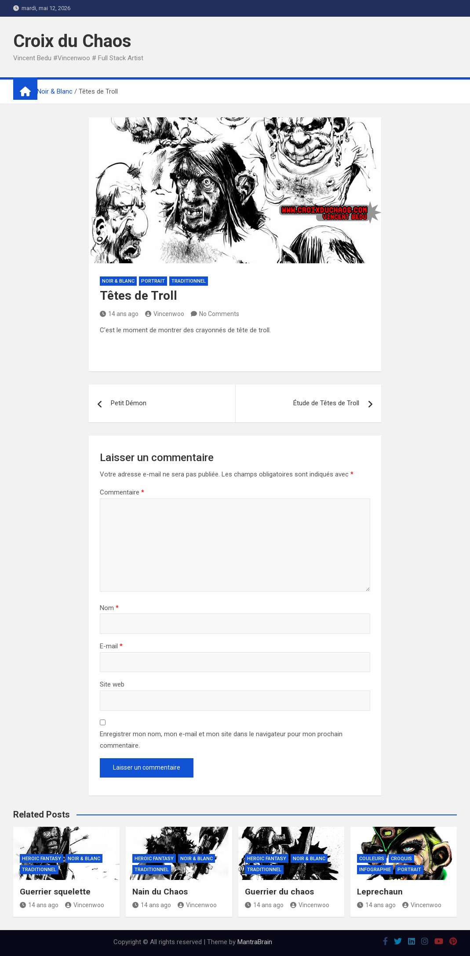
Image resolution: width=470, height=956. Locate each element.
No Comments (219, 313)
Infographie (375, 869)
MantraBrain (254, 942)
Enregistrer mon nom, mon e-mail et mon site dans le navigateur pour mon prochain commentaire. (221, 739)
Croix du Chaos (72, 41)
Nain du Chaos (160, 892)
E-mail (111, 646)
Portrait (153, 281)
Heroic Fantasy (41, 858)
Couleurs (371, 858)
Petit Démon (128, 403)
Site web (112, 684)
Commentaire (122, 492)
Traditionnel (188, 281)
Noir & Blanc (118, 281)
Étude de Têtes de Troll (326, 403)
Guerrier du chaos (279, 892)
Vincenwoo (164, 313)
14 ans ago (119, 313)
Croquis (401, 858)
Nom (109, 608)
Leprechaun (380, 892)
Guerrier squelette (55, 892)
